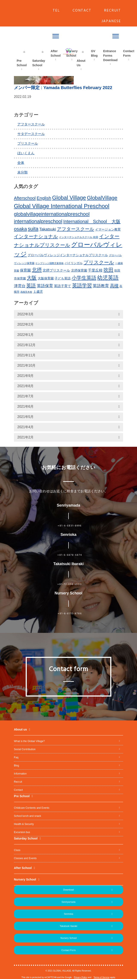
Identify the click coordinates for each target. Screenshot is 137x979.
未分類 (22, 172)
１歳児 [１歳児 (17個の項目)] (38, 291)
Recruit (18, 781)
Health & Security (24, 824)
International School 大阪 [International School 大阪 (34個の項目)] (92, 221)
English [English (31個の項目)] (44, 198)
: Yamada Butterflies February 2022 (63, 87)
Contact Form (68, 950)
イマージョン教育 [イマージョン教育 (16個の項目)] (108, 229)
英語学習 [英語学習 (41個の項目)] (82, 285)
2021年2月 (25, 437)
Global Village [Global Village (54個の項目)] (69, 198)
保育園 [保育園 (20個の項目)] (25, 270)
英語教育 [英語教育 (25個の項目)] (101, 286)
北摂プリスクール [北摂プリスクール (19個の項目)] (56, 270)
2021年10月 (26, 365)
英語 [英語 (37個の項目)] (31, 285)
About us (20, 729)
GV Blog (94, 53)
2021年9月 (25, 376)
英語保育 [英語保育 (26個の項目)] (45, 286)
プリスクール (27, 143)
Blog (16, 765)
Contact (18, 789)
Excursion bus (22, 832)
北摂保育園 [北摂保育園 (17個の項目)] (79, 270)
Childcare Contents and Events (31, 807)
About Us (81, 63)
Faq (16, 757)
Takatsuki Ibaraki (68, 926)
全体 (20, 163)
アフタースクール (31, 124)
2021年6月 (25, 406)
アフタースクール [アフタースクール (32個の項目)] (75, 228)
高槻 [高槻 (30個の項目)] (114, 285)
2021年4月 (25, 427)
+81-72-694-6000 (69, 584)
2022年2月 (25, 324)
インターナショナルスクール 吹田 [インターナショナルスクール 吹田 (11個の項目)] (78, 237)
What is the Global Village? (29, 741)
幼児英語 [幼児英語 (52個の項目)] (108, 278)
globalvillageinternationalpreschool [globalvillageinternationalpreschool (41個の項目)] (51, 214)
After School (56, 53)
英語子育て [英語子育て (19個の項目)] (62, 286)
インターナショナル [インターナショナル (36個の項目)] (36, 236)
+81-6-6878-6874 (69, 555)
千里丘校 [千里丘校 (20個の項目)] (95, 270)
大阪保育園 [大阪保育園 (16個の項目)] (46, 278)
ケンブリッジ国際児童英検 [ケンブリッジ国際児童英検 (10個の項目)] (49, 263)
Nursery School (71, 53)
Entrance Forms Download (110, 55)
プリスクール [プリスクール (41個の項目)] (98, 262)
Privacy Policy (80, 977)
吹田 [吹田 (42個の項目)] (108, 270)
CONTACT (82, 10)
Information (20, 773)
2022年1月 (25, 335)
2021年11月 (26, 355)
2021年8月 (25, 386)
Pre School (22, 63)
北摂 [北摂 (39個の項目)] (37, 270)
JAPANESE (111, 21)
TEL (56, 10)
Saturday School (38, 63)
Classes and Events (25, 858)
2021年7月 (25, 396)
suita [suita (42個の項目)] (33, 229)
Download (68, 889)
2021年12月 (26, 345)
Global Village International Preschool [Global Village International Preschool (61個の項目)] (61, 206)
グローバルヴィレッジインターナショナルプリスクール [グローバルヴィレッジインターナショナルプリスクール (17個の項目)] (68, 255)
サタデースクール (31, 134)
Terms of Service (101, 977)
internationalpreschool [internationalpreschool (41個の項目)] (38, 221)
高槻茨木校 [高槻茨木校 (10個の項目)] (26, 292)
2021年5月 (25, 417)
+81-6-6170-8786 (70, 614)
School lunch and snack (27, 815)
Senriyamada (69, 902)
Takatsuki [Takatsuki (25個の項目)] (47, 229)
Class (17, 850)
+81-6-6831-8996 (70, 526)
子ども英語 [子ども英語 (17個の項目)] (63, 278)
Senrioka (68, 914)
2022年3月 (25, 314)
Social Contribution (25, 749)
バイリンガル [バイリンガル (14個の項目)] (74, 263)
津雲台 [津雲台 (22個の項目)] (19, 286)
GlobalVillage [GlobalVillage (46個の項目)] (102, 198)
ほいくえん (25, 153)
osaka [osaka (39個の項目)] (20, 229)
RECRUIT (112, 10)
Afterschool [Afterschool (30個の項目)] (25, 198)
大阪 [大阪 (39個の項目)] (32, 278)
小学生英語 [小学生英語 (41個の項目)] (84, 278)
